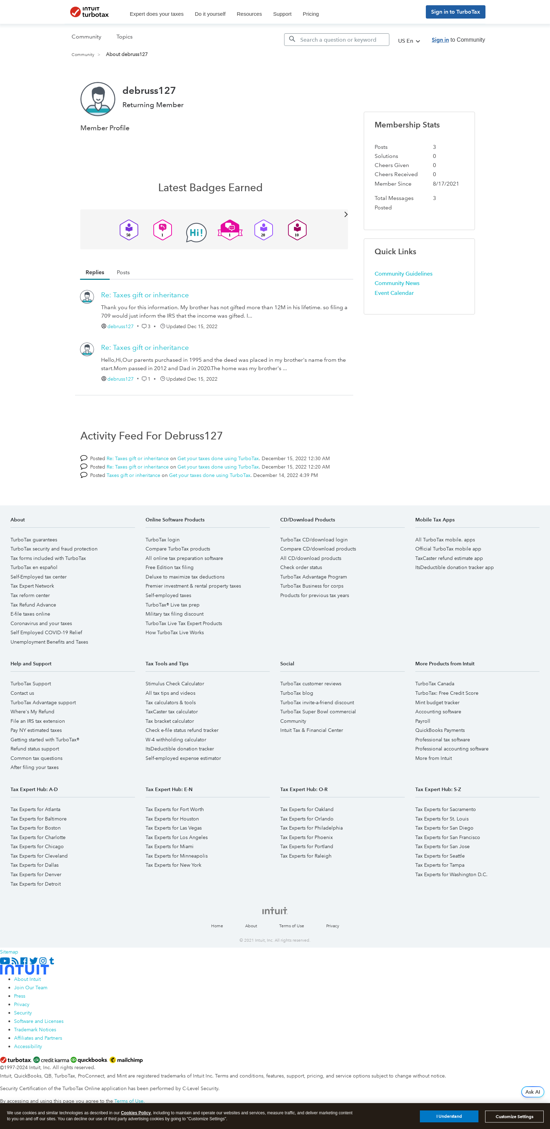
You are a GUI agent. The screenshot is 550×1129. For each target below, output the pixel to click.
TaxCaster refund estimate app (449, 558)
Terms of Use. (129, 1101)
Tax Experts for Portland (306, 846)
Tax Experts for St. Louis (442, 819)
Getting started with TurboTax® (45, 739)
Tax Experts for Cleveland (39, 856)
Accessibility (28, 1046)
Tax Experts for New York (173, 865)
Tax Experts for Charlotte (38, 837)
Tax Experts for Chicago (37, 846)
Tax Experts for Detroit (36, 884)
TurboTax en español (34, 567)
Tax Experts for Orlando (307, 819)
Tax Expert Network (32, 586)
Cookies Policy (136, 1112)
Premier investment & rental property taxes (193, 586)
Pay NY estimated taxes (36, 730)
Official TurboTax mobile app (448, 549)
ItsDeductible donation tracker (180, 749)
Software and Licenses (38, 1021)
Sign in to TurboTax (455, 11)
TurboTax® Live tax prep (173, 605)
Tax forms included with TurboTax (48, 558)
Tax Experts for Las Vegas (174, 828)
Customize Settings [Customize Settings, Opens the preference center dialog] (514, 1116)
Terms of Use (291, 926)
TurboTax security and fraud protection (54, 549)
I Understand (449, 1116)
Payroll (422, 721)
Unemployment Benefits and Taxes (49, 642)
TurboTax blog (296, 693)
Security (23, 1013)
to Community (458, 39)
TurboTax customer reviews (310, 683)
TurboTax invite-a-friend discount (317, 702)
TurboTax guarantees (34, 539)
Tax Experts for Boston (36, 828)
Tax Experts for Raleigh (305, 856)
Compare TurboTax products (178, 549)
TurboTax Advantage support (43, 702)
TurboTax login (163, 539)
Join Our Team (30, 987)
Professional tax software (442, 739)
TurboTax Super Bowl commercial (318, 711)
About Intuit (27, 979)
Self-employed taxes (168, 595)
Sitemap (9, 952)
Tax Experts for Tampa (439, 865)
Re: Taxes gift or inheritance (145, 295)
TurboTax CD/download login (314, 539)
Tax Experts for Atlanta (35, 809)
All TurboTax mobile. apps (445, 539)
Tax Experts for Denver (36, 874)
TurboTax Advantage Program (313, 577)
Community (83, 54)
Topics (124, 36)
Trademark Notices (35, 1029)
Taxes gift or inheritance (133, 475)
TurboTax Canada (434, 683)
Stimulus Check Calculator (175, 683)
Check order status (301, 567)
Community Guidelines (403, 273)
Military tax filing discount (174, 614)
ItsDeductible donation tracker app (454, 567)
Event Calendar (394, 293)
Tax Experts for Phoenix (306, 837)
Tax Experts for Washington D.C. (451, 874)
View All (214, 214)
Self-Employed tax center (39, 577)
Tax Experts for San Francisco (447, 837)
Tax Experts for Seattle (440, 856)
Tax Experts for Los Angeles (177, 837)
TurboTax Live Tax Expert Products (184, 623)
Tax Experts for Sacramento (445, 809)
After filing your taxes (35, 767)
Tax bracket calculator (170, 721)
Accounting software (438, 711)
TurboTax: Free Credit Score (446, 693)
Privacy (332, 926)
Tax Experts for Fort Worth (175, 809)
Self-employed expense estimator (183, 758)
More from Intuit (433, 758)
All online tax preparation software (184, 558)
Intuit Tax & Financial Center (311, 730)
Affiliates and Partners (38, 1038)
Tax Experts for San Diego (444, 828)
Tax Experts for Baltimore (39, 819)
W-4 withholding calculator (176, 739)
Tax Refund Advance (33, 605)
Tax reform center (30, 595)
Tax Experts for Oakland (307, 809)
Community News (397, 283)
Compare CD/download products (318, 549)
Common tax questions (36, 758)
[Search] (336, 39)
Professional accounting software (452, 749)
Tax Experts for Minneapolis (177, 856)
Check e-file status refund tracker (182, 730)
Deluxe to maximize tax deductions (185, 577)
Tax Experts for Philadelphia (311, 828)
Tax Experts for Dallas (35, 865)
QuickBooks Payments (440, 730)
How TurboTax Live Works (175, 632)
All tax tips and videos (170, 693)
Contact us (22, 693)
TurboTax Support (31, 683)
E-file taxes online (30, 614)
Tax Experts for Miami (170, 846)
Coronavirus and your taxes (41, 623)
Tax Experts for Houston (172, 819)
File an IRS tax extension (38, 721)
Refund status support (35, 749)
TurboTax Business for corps (311, 586)
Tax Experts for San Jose (442, 846)
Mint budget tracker (437, 702)
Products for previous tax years (314, 595)
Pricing (311, 14)
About (251, 926)
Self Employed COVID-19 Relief (46, 632)
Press (19, 996)
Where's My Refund (32, 711)
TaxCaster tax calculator (172, 711)
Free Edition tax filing (170, 567)
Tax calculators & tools (171, 702)
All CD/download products (310, 558)
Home (217, 926)
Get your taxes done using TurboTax (218, 458)
